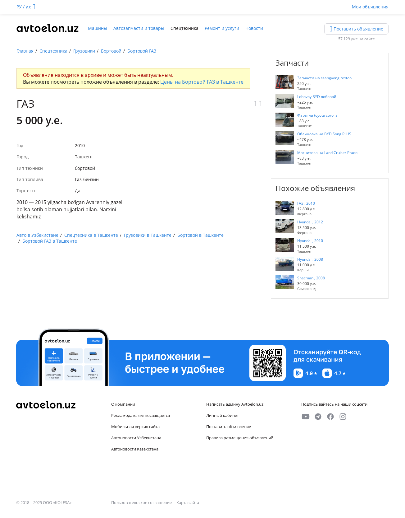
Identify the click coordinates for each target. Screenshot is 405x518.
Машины (97, 28)
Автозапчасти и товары (138, 28)
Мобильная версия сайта (135, 426)
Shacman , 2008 (311, 278)
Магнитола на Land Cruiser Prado (327, 152)
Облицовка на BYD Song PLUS (324, 134)
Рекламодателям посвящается (140, 415)
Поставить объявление (228, 426)
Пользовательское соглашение (142, 502)
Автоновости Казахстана (134, 449)
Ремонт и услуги (222, 28)
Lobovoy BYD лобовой (316, 96)
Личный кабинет (222, 415)
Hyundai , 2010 (310, 240)
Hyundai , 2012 (310, 222)
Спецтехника (184, 28)
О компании (123, 404)
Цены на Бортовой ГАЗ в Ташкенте (201, 81)
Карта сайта (187, 502)
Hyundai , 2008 (310, 259)
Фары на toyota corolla (317, 115)
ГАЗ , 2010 (306, 203)
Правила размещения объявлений (239, 438)
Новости (254, 28)
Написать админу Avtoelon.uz (234, 404)
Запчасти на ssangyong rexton (324, 78)
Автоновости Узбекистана (136, 438)
